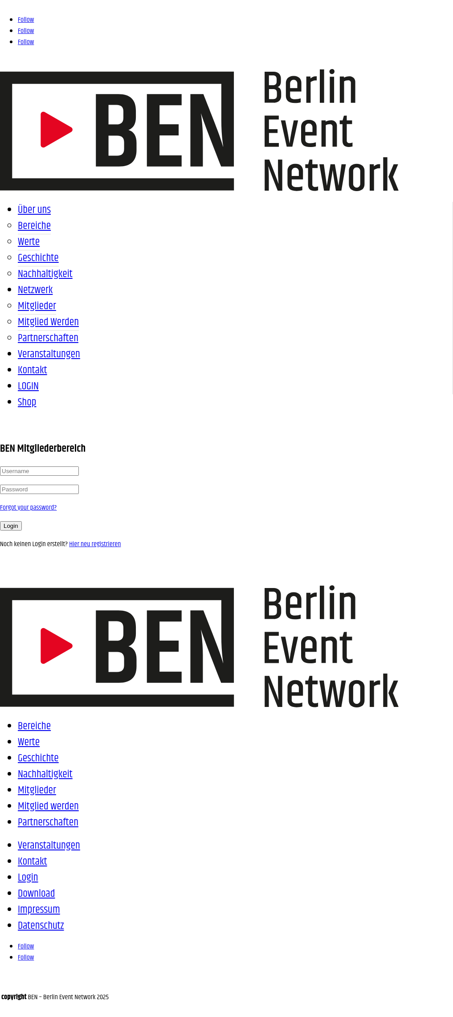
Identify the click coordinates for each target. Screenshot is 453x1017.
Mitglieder (37, 306)
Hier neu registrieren (95, 544)
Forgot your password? (28, 507)
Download (36, 894)
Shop (27, 402)
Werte (29, 242)
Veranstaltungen (49, 354)
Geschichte (38, 258)
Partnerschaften (48, 338)
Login (11, 526)
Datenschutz (41, 926)
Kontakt (32, 370)
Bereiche (34, 226)
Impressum (39, 910)
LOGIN (28, 386)
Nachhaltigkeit (45, 274)
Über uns (34, 210)
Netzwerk (35, 290)
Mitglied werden (48, 322)
